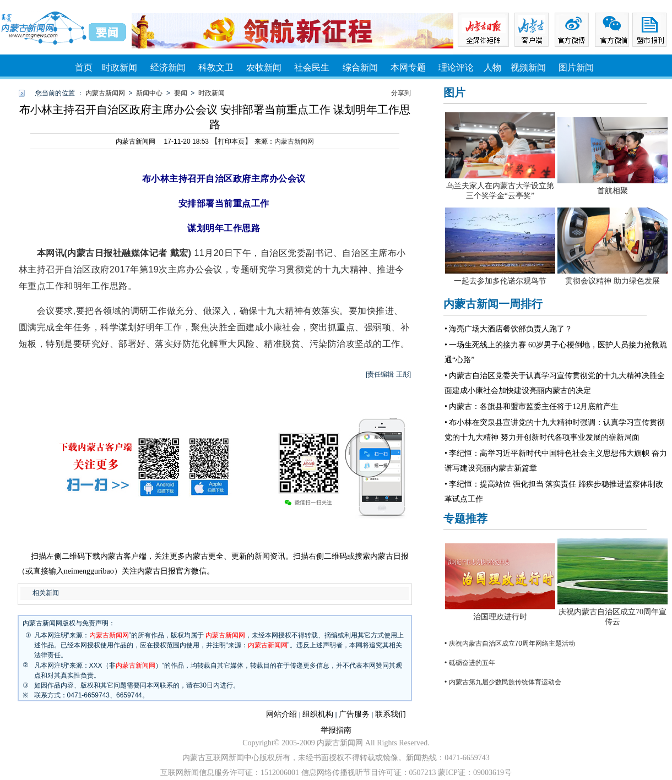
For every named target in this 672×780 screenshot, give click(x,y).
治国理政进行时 (500, 617)
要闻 (180, 93)
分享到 (401, 93)
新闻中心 (149, 93)
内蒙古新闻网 (105, 93)
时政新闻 (119, 67)
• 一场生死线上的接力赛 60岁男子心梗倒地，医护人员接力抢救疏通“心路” (556, 352)
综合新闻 (360, 67)
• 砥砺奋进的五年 (470, 663)
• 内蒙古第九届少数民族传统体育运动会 (503, 682)
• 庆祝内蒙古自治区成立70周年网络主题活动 (510, 643)
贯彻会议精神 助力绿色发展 (612, 281)
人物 (492, 67)
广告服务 (354, 714)
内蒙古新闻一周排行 (493, 304)
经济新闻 (168, 67)
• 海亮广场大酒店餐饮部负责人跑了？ (508, 329)
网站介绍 (281, 714)
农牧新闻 (263, 67)
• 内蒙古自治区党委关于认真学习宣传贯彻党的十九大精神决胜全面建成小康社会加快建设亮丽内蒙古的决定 (555, 383)
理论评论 (456, 67)
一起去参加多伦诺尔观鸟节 (500, 281)
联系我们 (390, 714)
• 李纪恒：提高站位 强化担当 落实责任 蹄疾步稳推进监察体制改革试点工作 (554, 491)
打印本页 (231, 141)
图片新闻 (576, 67)
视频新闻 (528, 67)
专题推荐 (465, 518)
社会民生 (311, 67)
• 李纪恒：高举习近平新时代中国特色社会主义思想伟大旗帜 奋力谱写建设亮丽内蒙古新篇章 (556, 460)
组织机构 (317, 714)
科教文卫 (216, 67)
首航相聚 (612, 191)
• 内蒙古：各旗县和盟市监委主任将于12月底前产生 (532, 406)
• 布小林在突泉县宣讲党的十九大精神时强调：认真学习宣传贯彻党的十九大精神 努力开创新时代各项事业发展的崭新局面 (555, 429)
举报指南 (336, 730)
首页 (84, 67)
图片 (454, 92)
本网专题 (408, 67)
